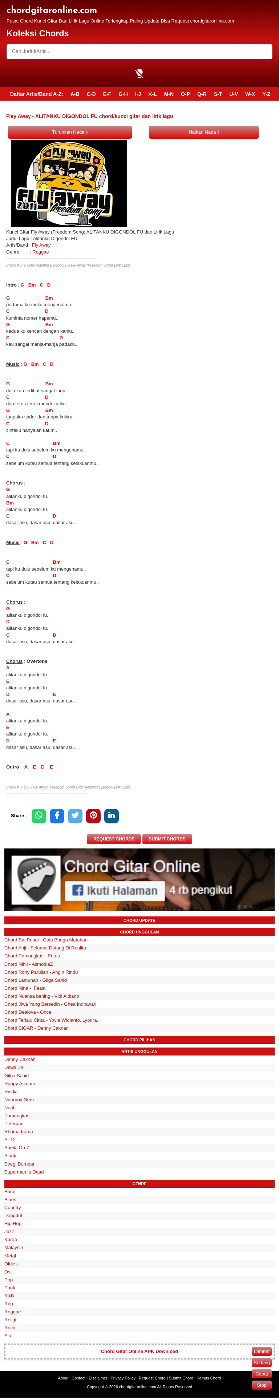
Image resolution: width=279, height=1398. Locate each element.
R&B (9, 1295)
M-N (169, 94)
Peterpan (14, 1123)
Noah (10, 1107)
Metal (10, 1256)
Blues (10, 1199)
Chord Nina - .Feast (24, 988)
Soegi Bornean (20, 1164)
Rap (8, 1303)
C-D (91, 94)
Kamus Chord (209, 1378)
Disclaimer (98, 1378)
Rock (9, 1328)
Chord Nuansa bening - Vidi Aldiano (41, 996)
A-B (75, 94)
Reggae (40, 252)
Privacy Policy (123, 1378)
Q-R (202, 94)
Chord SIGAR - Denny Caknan (36, 1028)
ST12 (10, 1140)
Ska (8, 1336)
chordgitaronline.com (52, 10)
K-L (152, 94)
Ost (8, 1272)
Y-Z (266, 94)
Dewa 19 (13, 1067)
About (63, 1378)
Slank (10, 1156)
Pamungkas (16, 1115)
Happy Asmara (19, 1083)
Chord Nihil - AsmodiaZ (28, 964)
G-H (123, 94)
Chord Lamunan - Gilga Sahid (35, 980)
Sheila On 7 (16, 1148)
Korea (10, 1240)
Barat (10, 1191)
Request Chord (152, 1378)
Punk (9, 1287)
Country (12, 1207)
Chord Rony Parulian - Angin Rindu (41, 972)
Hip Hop (12, 1223)
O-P (185, 94)
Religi (10, 1319)
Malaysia (13, 1248)
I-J (138, 94)
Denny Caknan (20, 1059)
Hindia (11, 1091)
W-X (250, 94)
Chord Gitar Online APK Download (139, 1351)
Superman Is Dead (24, 1172)
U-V (233, 94)
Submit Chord (181, 1378)
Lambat (262, 1351)
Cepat (261, 1374)
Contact (78, 1378)
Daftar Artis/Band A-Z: (36, 94)
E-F (107, 94)
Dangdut (13, 1215)
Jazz (9, 1231)
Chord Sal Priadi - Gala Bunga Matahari (46, 940)
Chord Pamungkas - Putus (32, 956)
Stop (262, 1385)
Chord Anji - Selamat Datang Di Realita (45, 948)
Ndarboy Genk (19, 1099)
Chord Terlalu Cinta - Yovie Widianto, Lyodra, (51, 1020)
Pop (8, 1279)
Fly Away (41, 245)
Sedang (262, 1362)
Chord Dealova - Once (27, 1012)
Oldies (11, 1264)
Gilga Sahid (16, 1075)
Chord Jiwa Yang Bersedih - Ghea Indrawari (50, 1004)
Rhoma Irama (18, 1131)
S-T (218, 94)
